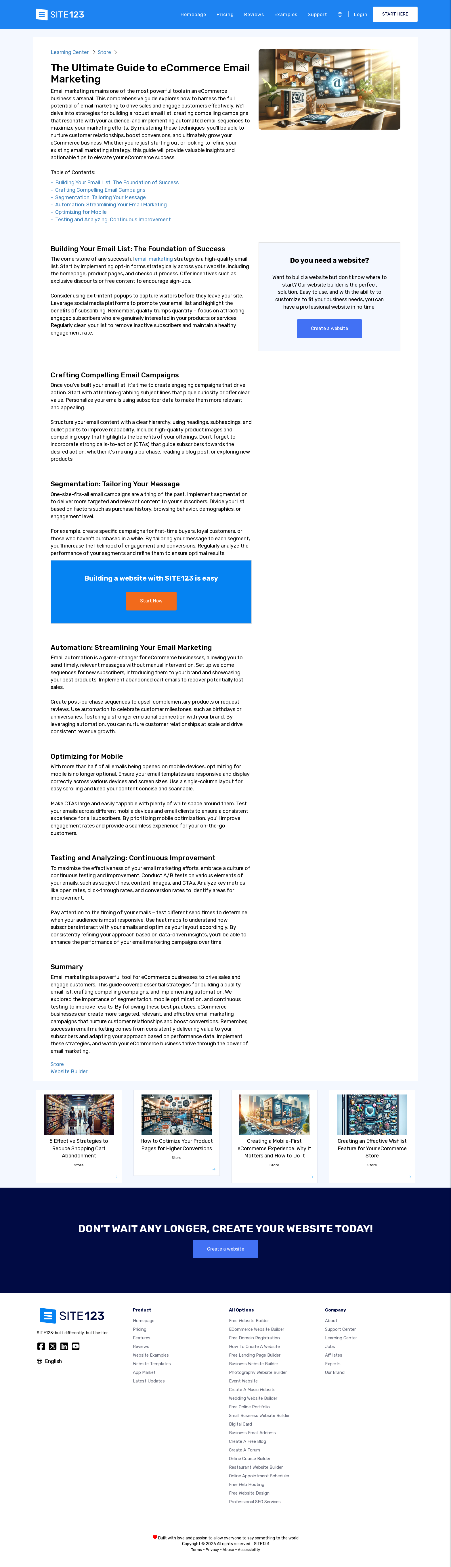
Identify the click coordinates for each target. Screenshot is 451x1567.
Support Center (340, 1329)
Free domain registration (254, 1338)
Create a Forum (244, 1450)
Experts (333, 1363)
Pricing (225, 14)
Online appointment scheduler (259, 1475)
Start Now (151, 601)
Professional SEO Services (255, 1501)
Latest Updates (149, 1381)
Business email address (252, 1432)
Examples (285, 14)
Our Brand (335, 1372)
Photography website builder (258, 1372)
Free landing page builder (254, 1355)
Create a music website (252, 1389)
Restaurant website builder (256, 1467)
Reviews (254, 14)
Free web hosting (246, 1484)
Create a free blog (247, 1441)
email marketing (154, 259)
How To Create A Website (254, 1346)
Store (104, 52)
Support (317, 14)
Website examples (151, 1355)
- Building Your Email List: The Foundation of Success (115, 182)
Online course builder (249, 1458)
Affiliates (333, 1355)
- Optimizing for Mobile (79, 212)
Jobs (330, 1346)
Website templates (152, 1363)
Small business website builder (259, 1415)
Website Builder (69, 1071)
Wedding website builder (253, 1398)
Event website (243, 1381)
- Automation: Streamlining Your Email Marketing (109, 204)
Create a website (329, 328)
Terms (196, 1549)
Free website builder (249, 1320)
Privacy (212, 1549)
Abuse (228, 1549)
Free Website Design (249, 1493)
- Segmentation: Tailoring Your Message (98, 197)
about (331, 1320)
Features (141, 1338)
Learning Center (70, 52)
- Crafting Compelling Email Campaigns (98, 190)
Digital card (240, 1424)
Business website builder (253, 1363)
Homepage (193, 14)
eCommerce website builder (256, 1329)
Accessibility (249, 1549)
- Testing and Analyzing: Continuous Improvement (111, 219)
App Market (144, 1372)
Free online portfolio (249, 1406)
